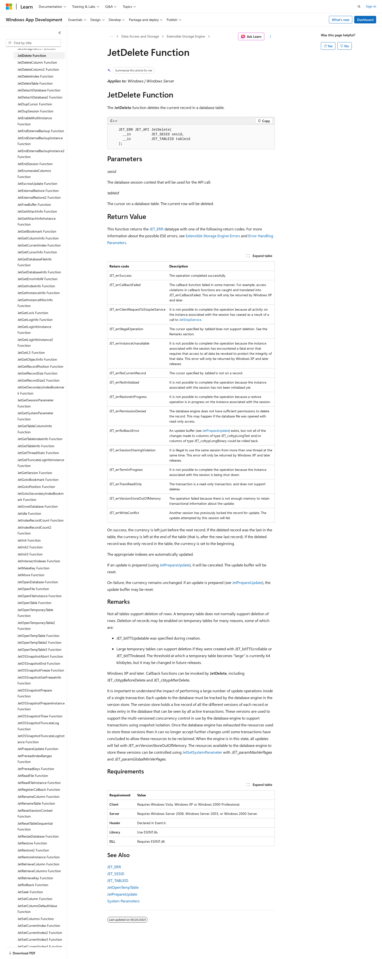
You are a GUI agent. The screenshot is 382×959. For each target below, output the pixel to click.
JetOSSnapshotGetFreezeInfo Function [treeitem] (39, 680)
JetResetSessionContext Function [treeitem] (35, 813)
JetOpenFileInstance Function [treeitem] (40, 595)
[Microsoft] (9, 6)
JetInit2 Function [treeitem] (30, 547)
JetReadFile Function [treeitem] (33, 775)
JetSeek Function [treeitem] (30, 892)
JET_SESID (115, 873)
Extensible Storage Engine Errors (213, 235)
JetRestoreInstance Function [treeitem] (39, 857)
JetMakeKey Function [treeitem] (33, 568)
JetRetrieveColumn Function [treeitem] (38, 864)
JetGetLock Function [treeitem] (33, 312)
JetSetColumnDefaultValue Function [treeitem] (37, 908)
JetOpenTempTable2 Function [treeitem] (39, 642)
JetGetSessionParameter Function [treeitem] (36, 403)
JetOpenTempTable (123, 887)
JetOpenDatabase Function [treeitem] (38, 582)
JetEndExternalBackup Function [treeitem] (41, 131)
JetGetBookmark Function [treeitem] (37, 231)
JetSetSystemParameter (202, 752)
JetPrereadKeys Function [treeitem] (36, 768)
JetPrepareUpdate (215, 430)
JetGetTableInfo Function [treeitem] (36, 446)
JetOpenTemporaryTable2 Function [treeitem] (36, 625)
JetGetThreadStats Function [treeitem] (38, 452)
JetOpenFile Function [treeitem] (33, 588)
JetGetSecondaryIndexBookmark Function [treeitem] (41, 390)
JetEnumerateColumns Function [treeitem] (34, 173)
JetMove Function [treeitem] (31, 575)
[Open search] (359, 6)
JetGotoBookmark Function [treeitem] (38, 479)
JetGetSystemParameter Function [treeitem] (35, 416)
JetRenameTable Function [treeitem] (36, 803)
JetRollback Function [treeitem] (33, 884)
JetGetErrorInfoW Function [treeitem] (37, 279)
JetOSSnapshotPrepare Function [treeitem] (35, 693)
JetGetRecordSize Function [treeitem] (37, 373)
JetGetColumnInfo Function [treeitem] (38, 238)
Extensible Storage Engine (186, 36)
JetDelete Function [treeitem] (32, 55)
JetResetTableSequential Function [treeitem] (35, 826)
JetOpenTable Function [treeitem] (34, 602)
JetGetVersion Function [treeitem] (35, 472)
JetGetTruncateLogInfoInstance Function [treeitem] (41, 462)
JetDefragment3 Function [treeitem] (37, 48)
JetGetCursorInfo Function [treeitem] (37, 252)
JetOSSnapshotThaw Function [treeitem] (40, 716)
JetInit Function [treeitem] (29, 540)
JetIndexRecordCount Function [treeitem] (41, 520)
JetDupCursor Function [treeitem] (35, 104)
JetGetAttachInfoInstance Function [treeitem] (37, 221)
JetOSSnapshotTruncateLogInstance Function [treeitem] (41, 738)
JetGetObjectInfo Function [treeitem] (37, 359)
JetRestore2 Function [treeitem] (33, 850)
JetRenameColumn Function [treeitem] (38, 796)
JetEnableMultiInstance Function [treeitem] (35, 121)
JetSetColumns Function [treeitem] (36, 918)
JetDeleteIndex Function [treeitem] (35, 76)
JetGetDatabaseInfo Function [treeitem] (39, 272)
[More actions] (270, 36)
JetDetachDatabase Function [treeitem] (39, 90)
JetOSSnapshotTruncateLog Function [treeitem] (38, 726)
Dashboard (365, 19)
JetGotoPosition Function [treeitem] (36, 486)
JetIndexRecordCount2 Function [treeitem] (34, 530)
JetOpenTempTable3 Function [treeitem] (39, 649)
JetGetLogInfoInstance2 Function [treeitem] (35, 342)
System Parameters (123, 900)
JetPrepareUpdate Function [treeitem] (38, 748)
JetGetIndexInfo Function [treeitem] (36, 286)
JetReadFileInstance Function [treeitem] (39, 782)
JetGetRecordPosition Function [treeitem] (40, 366)
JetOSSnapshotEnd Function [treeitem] (39, 663)
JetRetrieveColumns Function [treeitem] (39, 871)
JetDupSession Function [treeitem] (35, 111)
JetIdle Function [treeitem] (29, 513)
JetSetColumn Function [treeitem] (35, 898)
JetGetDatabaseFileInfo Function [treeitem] (35, 262)
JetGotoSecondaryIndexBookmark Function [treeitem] (41, 496)
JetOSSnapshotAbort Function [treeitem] (40, 656)
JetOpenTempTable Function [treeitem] (38, 635)
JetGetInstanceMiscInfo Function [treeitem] (35, 302)
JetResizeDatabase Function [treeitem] (38, 836)
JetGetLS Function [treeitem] (31, 352)
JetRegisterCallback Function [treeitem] (39, 789)
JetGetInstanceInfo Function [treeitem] (39, 292)
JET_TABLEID (117, 880)
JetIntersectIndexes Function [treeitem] (39, 561)
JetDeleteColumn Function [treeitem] (37, 62)
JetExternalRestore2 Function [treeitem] (39, 197)
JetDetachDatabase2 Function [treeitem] (40, 97)
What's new (341, 19)
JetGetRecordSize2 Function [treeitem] (38, 380)
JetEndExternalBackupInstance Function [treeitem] (40, 141)
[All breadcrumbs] (111, 36)
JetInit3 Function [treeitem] (30, 554)
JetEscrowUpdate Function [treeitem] (37, 183)
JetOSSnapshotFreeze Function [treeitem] (41, 670)
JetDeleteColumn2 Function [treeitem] (38, 69)
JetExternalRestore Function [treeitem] (38, 190)
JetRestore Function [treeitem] (32, 843)
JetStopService (190, 319)
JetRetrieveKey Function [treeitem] (35, 878)
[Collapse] (60, 32)
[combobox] (33, 43)
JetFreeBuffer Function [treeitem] (34, 204)
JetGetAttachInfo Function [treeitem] (37, 211)
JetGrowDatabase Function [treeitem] (38, 506)
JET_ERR (156, 228)
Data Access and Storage (140, 36)
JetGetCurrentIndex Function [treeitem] (39, 245)
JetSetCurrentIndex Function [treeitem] (39, 925)
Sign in (371, 6)
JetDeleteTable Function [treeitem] (35, 83)
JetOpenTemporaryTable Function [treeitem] (35, 612)
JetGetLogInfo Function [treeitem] (35, 319)
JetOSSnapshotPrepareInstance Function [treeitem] (41, 706)
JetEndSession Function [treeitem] (35, 163)
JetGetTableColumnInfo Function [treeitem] (35, 429)
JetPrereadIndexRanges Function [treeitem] (35, 758)
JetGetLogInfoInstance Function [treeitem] (34, 329)
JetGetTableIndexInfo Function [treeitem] (40, 438)
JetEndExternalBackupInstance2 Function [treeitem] (41, 153)
